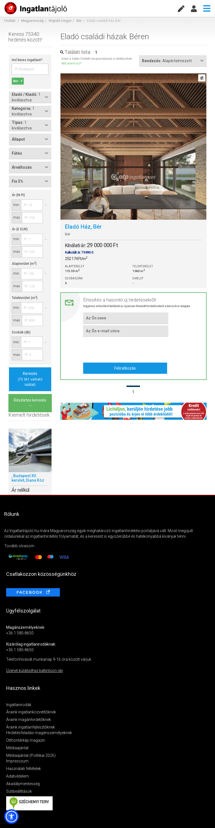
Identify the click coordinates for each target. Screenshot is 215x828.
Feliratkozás (125, 368)
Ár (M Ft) (18, 195)
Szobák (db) (21, 332)
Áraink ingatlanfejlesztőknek (30, 727)
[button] (11, 816)
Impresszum (17, 761)
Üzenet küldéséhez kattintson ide (34, 670)
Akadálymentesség (23, 783)
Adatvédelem (17, 776)
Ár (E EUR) (20, 229)
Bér (79, 21)
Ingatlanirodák (18, 704)
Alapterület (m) (24, 264)
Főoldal (9, 21)
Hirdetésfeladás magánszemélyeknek (39, 732)
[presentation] (126, 349)
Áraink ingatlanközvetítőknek (31, 712)
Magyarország (32, 21)
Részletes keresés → (30, 403)
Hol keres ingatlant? (27, 60)
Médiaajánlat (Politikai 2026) (31, 755)
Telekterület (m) (25, 298)
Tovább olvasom (19, 546)
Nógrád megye (60, 21)
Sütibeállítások (19, 791)
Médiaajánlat (17, 748)
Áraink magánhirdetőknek (28, 719)
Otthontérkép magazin (25, 740)
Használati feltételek (23, 768)
